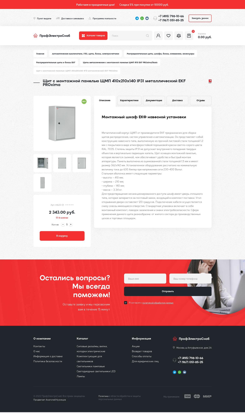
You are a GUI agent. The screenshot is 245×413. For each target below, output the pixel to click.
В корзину (62, 236)
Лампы (81, 377)
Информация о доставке (48, 357)
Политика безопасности (47, 362)
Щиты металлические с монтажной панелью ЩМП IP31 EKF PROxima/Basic (122, 62)
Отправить (168, 292)
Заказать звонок (200, 18)
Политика (103, 396)
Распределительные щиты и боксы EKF (56, 62)
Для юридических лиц (145, 362)
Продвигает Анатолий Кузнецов (50, 400)
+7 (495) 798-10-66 (171, 16)
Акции (136, 347)
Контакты (39, 347)
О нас (36, 352)
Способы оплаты (141, 357)
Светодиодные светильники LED (96, 372)
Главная (40, 54)
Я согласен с (151, 304)
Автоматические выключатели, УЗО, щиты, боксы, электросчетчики (86, 54)
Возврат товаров (142, 352)
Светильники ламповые (91, 367)
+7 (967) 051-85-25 (171, 20)
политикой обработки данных (157, 304)
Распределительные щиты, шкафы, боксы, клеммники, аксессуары (162, 54)
